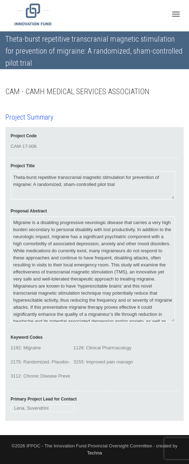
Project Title (23, 165)
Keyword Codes (27, 337)
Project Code (24, 135)
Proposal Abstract (29, 211)
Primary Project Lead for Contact (44, 399)
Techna (94, 453)
